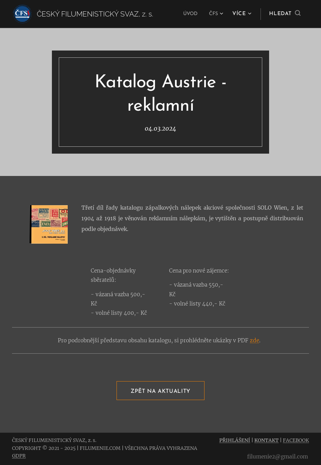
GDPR (19, 456)
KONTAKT (266, 440)
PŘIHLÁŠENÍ (234, 440)
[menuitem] (190, 14)
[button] (285, 14)
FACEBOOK (296, 440)
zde (254, 340)
